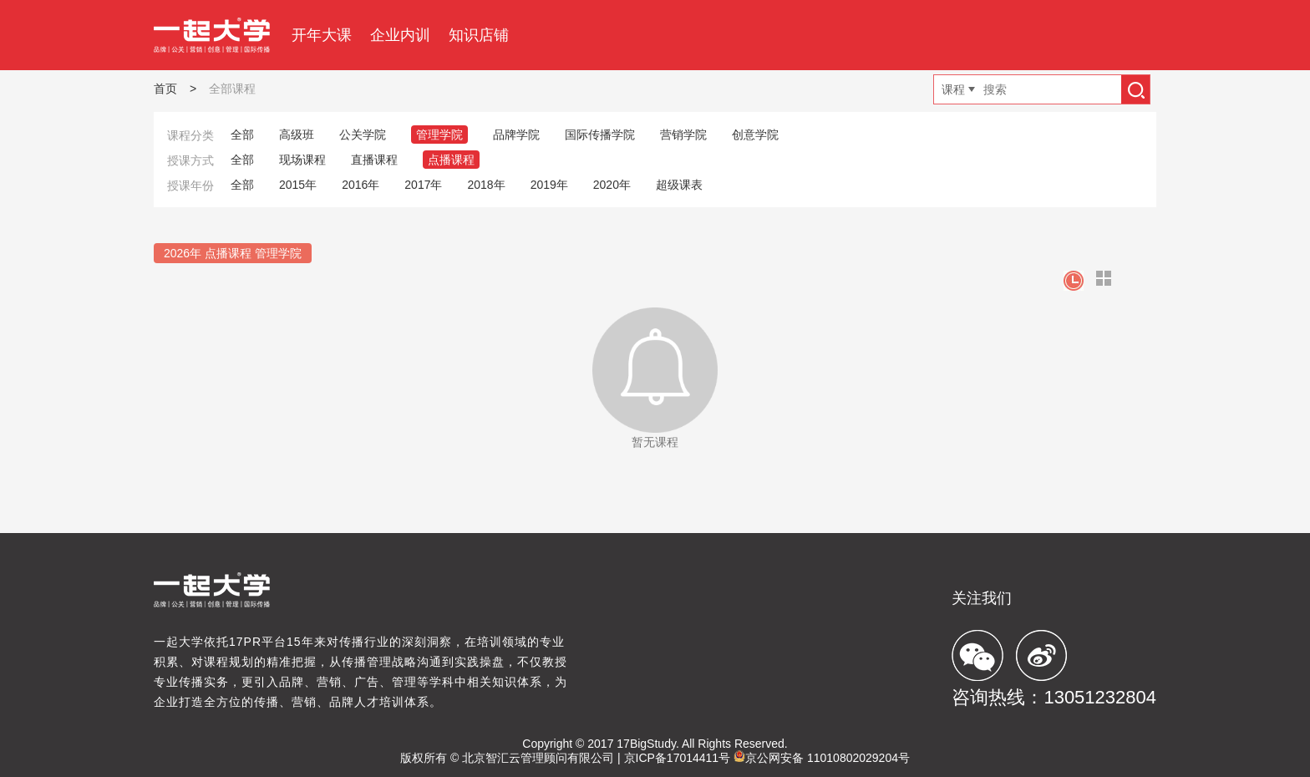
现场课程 (302, 159)
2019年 (549, 184)
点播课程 (451, 159)
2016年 (360, 184)
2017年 (423, 184)
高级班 (296, 134)
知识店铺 (479, 35)
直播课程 (374, 159)
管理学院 (439, 134)
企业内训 (400, 35)
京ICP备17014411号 (677, 757)
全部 (242, 134)
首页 (165, 88)
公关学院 (362, 134)
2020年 (612, 184)
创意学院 (755, 134)
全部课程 (232, 88)
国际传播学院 (600, 134)
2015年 (298, 184)
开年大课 (322, 35)
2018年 (486, 184)
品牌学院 (516, 134)
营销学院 (683, 134)
